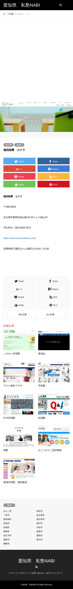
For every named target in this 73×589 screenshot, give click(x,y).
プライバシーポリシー (19, 573)
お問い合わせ (37, 573)
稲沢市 (39, 511)
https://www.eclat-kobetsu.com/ (19, 238)
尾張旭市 (7, 519)
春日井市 (40, 519)
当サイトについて (54, 573)
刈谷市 (39, 527)
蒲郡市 (6, 539)
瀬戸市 (39, 523)
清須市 (6, 523)
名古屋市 (8, 145)
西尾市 (39, 531)
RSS (36, 567)
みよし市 (7, 511)
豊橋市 (6, 543)
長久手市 (7, 535)
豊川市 (39, 539)
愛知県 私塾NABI (36, 560)
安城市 (6, 527)
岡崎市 (6, 531)
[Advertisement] (36, 63)
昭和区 (19, 145)
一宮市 (6, 515)
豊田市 (39, 535)
